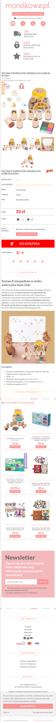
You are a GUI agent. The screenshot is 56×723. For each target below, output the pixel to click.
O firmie (28, 627)
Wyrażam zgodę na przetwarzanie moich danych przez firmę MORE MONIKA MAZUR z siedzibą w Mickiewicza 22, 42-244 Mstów (26, 590)
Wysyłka (28, 629)
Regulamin (28, 632)
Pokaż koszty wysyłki (27, 234)
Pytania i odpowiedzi (28, 661)
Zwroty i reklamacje (28, 664)
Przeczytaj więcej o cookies (24, 701)
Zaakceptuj (28, 706)
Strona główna (6, 78)
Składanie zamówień (28, 667)
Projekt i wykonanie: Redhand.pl (43, 720)
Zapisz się (43, 582)
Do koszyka (25, 244)
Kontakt (28, 635)
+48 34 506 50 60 (33, 23)
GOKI (18, 180)
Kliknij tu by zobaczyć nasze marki (28, 14)
